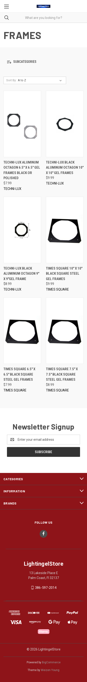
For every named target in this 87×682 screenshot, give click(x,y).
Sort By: (11, 80)
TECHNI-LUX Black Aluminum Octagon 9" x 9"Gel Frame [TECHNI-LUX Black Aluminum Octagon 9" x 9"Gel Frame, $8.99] (21, 273)
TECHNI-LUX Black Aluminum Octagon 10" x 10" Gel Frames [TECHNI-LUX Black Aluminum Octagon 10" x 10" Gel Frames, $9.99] (65, 167)
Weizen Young (50, 670)
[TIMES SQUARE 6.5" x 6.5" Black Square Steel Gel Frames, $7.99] (22, 330)
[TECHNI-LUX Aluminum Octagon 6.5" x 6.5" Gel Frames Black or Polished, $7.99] (22, 124)
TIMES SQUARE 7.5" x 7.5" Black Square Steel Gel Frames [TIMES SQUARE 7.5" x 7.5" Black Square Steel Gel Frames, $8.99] (62, 374)
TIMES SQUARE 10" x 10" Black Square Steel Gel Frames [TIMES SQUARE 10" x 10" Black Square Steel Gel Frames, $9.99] (64, 273)
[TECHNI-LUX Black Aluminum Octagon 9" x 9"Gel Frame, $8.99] (22, 230)
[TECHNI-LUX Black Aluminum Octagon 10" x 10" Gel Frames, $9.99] (65, 124)
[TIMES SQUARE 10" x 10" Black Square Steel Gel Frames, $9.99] (65, 230)
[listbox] (40, 80)
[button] (43, 62)
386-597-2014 (45, 588)
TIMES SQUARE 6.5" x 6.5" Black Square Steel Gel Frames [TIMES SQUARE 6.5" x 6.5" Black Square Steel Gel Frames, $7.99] (19, 374)
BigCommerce (51, 662)
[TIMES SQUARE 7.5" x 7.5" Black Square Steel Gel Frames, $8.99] (65, 330)
